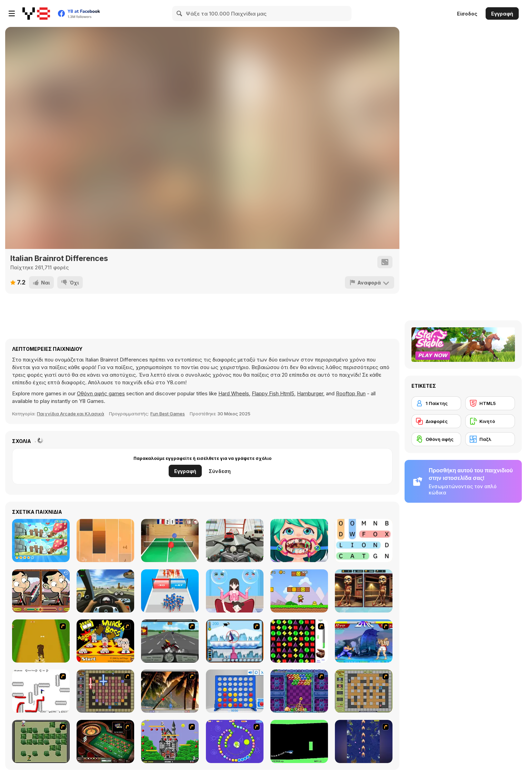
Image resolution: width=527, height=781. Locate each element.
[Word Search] (363, 540)
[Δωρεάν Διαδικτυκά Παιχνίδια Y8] (36, 13)
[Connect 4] (235, 691)
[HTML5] (490, 403)
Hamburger (310, 393)
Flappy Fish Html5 (273, 393)
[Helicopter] (299, 741)
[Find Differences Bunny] (41, 540)
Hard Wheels (233, 393)
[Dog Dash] (41, 641)
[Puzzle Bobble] (299, 691)
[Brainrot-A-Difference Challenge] (363, 591)
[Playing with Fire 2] (105, 691)
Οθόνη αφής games (101, 393)
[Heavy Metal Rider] (170, 641)
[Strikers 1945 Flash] (363, 741)
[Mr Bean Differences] (41, 591)
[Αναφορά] (369, 282)
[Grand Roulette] (105, 741)
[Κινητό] (490, 421)
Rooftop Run (351, 393)
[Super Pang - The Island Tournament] (170, 691)
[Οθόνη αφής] (436, 439)
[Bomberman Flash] (41, 741)
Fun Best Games (167, 413)
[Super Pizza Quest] (299, 591)
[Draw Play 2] (41, 691)
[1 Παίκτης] (436, 403)
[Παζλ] (490, 439)
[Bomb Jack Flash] (170, 741)
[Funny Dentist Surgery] (299, 540)
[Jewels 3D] (299, 641)
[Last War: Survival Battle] (170, 591)
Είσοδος (467, 14)
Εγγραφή (502, 14)
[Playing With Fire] (363, 691)
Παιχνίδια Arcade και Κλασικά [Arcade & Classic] (70, 413)
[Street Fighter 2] (363, 641)
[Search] (179, 13)
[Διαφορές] (436, 421)
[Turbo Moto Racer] (235, 540)
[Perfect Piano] (105, 540)
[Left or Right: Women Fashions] (235, 591)
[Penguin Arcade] (235, 641)
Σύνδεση (220, 471)
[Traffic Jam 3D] (105, 591)
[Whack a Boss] (105, 641)
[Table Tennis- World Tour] (170, 540)
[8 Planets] (235, 741)
